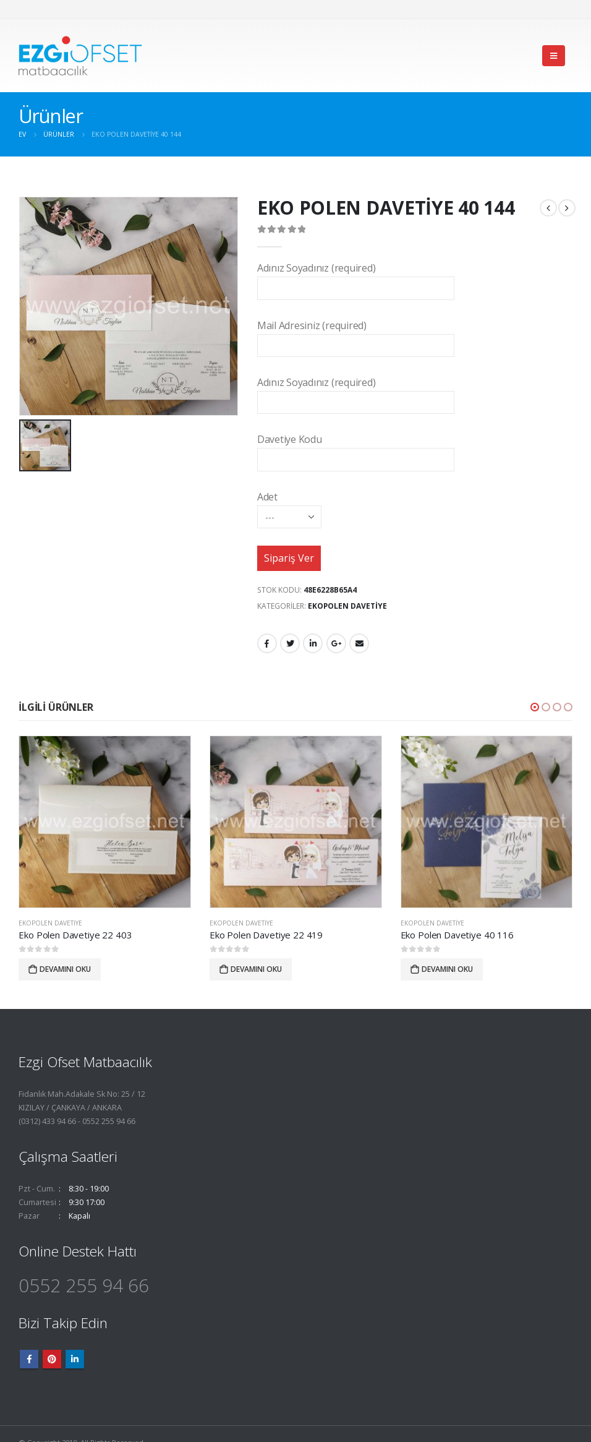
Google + (336, 643)
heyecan (290, 643)
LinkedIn (313, 643)
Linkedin (75, 1359)
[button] (534, 707)
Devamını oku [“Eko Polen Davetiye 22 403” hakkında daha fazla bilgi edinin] (65, 969)
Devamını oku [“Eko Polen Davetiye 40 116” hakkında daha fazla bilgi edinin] (447, 969)
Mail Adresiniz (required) (355, 335)
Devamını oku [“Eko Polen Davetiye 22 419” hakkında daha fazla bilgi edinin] (256, 969)
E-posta (359, 643)
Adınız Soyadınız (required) (355, 277)
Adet (289, 506)
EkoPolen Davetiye (347, 606)
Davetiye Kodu (355, 448)
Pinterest (52, 1359)
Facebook (267, 643)
